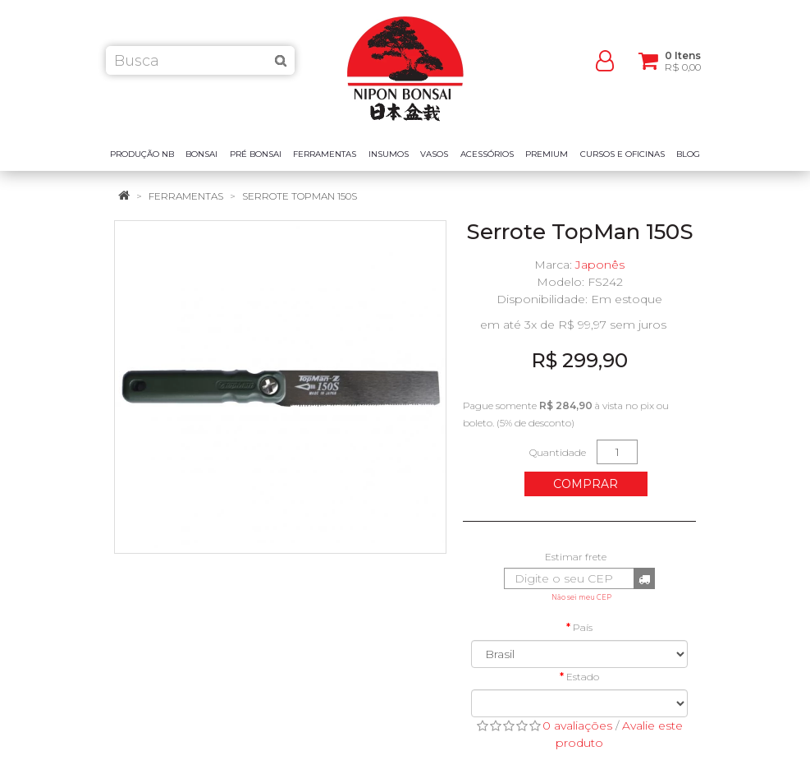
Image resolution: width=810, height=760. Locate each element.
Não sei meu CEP (581, 597)
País (583, 627)
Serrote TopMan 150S (299, 196)
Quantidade (557, 452)
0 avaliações (577, 725)
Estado (582, 676)
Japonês (600, 264)
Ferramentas (186, 196)
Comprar (585, 484)
